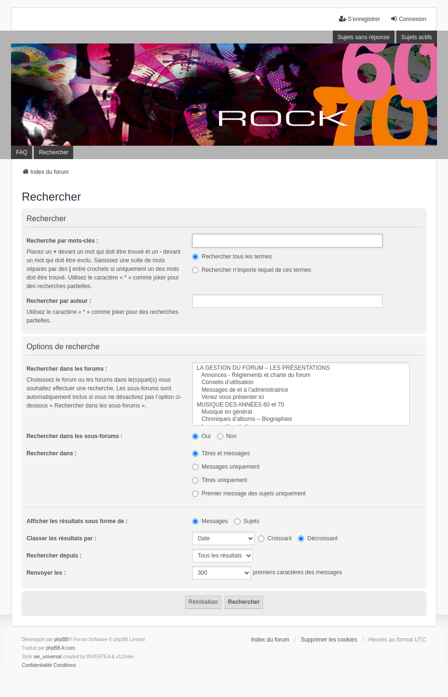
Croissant (275, 538)
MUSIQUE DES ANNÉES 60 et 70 (301, 404)
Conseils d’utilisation (301, 382)
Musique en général (301, 412)
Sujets (247, 521)
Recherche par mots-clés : (62, 240)
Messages (210, 521)
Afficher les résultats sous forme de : (76, 521)
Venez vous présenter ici (301, 397)
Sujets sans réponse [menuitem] (364, 37)
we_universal (47, 656)
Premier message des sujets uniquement (249, 493)
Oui (201, 436)
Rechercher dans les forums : (66, 368)
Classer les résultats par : (61, 538)
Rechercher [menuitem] (53, 152)
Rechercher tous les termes (232, 256)
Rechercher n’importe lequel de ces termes (251, 270)
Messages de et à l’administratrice (301, 390)
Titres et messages (221, 453)
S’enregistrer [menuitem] (359, 18)
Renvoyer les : (46, 572)
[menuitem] (37, 665)
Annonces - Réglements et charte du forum (301, 375)
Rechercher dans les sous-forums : (74, 436)
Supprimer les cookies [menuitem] (329, 639)
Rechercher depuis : (53, 555)
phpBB (61, 639)
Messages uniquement (225, 466)
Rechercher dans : (51, 453)
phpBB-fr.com (60, 648)
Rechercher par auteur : (58, 301)
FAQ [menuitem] (21, 152)
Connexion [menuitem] (408, 18)
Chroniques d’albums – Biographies (301, 419)
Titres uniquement (219, 480)
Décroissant (318, 538)
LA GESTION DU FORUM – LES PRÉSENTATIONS (301, 368)
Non (227, 436)
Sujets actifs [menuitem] (416, 37)
